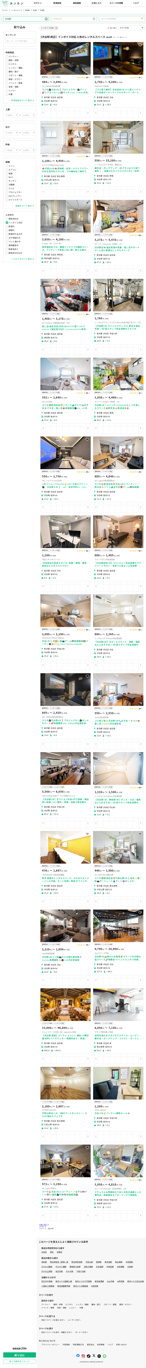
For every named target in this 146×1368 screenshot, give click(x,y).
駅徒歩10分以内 (15, 253)
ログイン (38, 3)
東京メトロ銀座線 (80, 1286)
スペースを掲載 (116, 3)
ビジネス (12, 64)
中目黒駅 (129, 1262)
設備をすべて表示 (24, 206)
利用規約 (66, 1345)
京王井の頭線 (46, 1281)
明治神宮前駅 (76, 1262)
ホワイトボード (15, 200)
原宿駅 (99, 1262)
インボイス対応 (15, 223)
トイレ (12, 166)
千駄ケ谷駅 (81, 1271)
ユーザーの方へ (74, 1320)
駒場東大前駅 (75, 1267)
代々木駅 (69, 1271)
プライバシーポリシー (50, 1345)
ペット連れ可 (14, 242)
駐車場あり (13, 249)
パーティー (13, 57)
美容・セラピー (15, 79)
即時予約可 (13, 219)
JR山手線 (110, 1281)
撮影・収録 (13, 60)
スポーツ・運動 (15, 75)
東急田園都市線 (63, 1286)
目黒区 (59, 1252)
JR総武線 (94, 1286)
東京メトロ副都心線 (63, 1281)
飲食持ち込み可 (15, 234)
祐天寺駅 (59, 1271)
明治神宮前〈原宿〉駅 (59, 1262)
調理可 (12, 230)
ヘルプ (136, 3)
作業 (11, 94)
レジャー (12, 91)
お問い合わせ (121, 1345)
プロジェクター (15, 192)
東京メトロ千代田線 (83, 1281)
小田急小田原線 (47, 1286)
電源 (11, 174)
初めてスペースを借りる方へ (53, 1320)
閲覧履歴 (77, 3)
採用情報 (100, 1345)
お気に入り (97, 3)
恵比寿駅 (118, 1262)
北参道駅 (99, 1267)
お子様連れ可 (14, 238)
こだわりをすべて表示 (22, 259)
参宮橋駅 (120, 1267)
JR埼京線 (120, 1281)
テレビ (12, 188)
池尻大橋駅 (88, 1267)
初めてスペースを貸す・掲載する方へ (56, 1332)
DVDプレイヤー (15, 196)
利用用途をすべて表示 (22, 100)
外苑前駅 (110, 1267)
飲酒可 (12, 226)
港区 (52, 1252)
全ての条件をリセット (19, 1362)
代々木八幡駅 (60, 1267)
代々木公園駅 (46, 1267)
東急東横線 (99, 1281)
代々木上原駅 (46, 1271)
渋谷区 (44, 1252)
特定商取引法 (78, 1345)
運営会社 (90, 1345)
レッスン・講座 (15, 68)
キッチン (12, 181)
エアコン (12, 170)
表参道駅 (108, 1262)
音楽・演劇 (13, 87)
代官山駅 (89, 1262)
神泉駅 (44, 1262)
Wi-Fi (11, 177)
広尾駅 (130, 1267)
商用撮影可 (13, 245)
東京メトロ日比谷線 (135, 1281)
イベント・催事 (15, 83)
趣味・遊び (13, 72)
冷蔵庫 (12, 185)
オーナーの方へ (81, 1332)
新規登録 (57, 3)
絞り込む (19, 1355)
